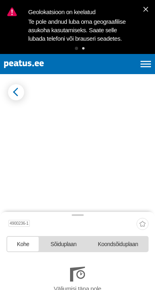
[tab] (23, 244)
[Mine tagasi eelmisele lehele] (16, 92)
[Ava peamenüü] (146, 64)
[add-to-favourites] (142, 224)
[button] (76, 48)
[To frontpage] (43, 64)
